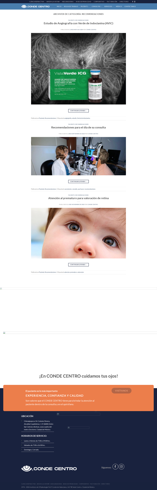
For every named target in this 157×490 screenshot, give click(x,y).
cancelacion (68, 189)
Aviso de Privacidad (83, 2)
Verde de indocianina (83, 118)
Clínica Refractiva (36, 2)
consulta (74, 189)
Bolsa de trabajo (71, 6)
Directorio (124, 2)
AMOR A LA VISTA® (52, 2)
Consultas (97, 6)
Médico (119, 6)
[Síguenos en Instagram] (134, 2)
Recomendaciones (82, 20)
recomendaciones (89, 189)
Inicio (59, 6)
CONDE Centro (91, 29)
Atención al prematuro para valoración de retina (78, 198)
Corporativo (99, 2)
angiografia (67, 118)
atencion (67, 272)
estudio (74, 118)
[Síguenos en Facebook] (132, 2)
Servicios (108, 6)
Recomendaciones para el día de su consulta (78, 127)
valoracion (80, 272)
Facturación (112, 2)
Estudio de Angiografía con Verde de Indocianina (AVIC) (78, 23)
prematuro (73, 272)
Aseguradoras (67, 2)
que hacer (81, 189)
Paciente (85, 6)
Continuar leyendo (78, 111)
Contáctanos (130, 6)
